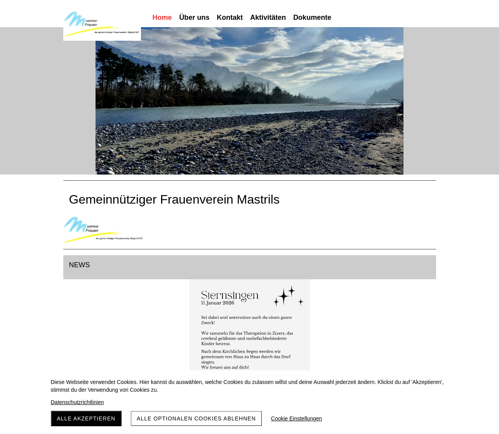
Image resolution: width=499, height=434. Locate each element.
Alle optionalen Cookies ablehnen (196, 418)
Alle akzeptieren (86, 418)
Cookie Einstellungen (296, 418)
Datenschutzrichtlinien (77, 402)
